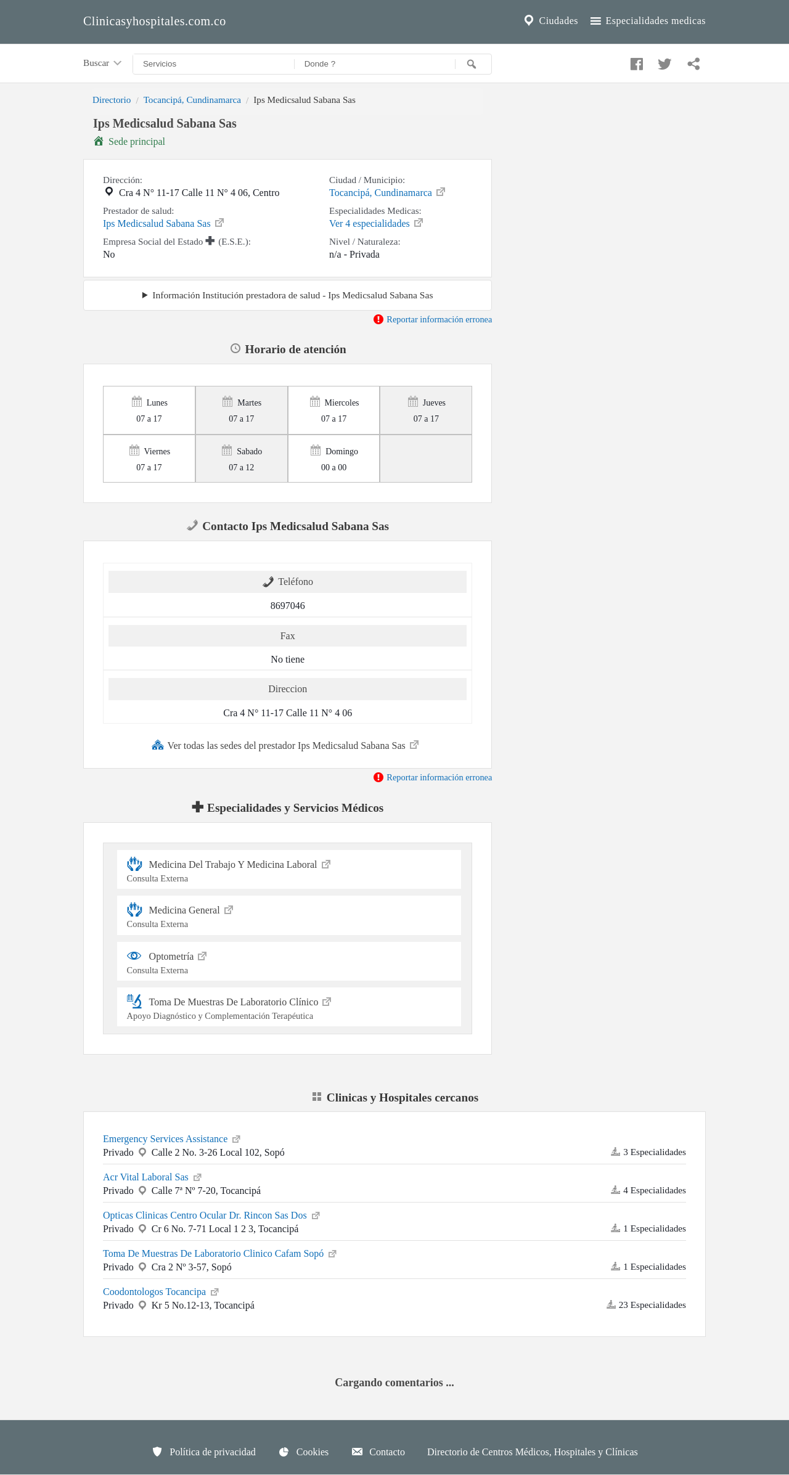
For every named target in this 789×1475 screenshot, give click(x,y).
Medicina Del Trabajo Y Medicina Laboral (289, 869)
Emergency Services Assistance (172, 1138)
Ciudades (549, 21)
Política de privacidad (203, 1451)
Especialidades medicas (647, 21)
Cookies (303, 1451)
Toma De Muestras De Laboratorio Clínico (289, 1006)
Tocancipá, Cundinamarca (192, 99)
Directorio (111, 99)
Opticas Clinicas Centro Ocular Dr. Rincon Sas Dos (212, 1214)
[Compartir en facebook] (634, 61)
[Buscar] (473, 64)
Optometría (289, 961)
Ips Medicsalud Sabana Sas (164, 222)
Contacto (378, 1451)
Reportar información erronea (432, 319)
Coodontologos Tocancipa (162, 1291)
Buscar (103, 63)
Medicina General (289, 915)
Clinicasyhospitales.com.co (154, 21)
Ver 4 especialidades (377, 222)
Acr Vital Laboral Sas (153, 1176)
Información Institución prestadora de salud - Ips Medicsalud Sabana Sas (292, 295)
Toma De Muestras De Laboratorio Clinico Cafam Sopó (220, 1252)
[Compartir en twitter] (663, 61)
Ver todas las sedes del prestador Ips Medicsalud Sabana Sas (286, 744)
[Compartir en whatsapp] (692, 61)
